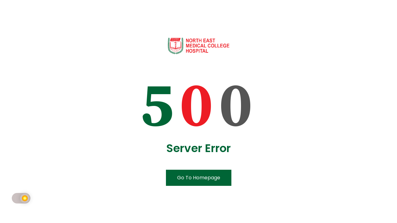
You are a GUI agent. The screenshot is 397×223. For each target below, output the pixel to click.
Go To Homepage (198, 177)
